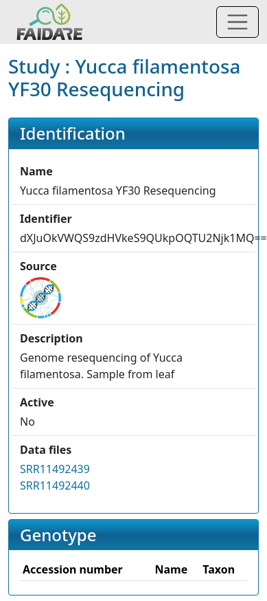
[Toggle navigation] (237, 22)
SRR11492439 (55, 469)
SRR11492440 (55, 485)
